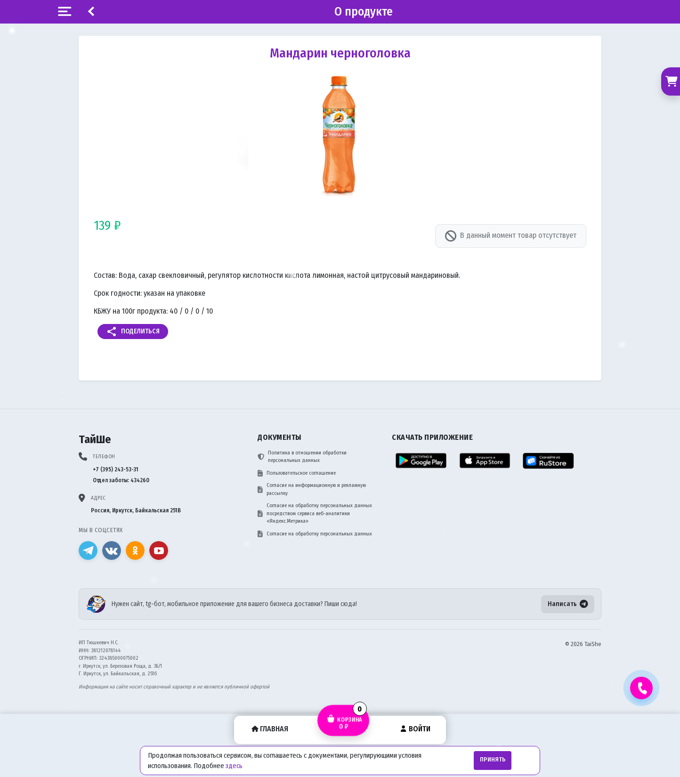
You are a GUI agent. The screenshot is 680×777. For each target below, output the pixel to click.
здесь (234, 765)
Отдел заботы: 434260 (121, 480)
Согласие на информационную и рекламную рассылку (312, 489)
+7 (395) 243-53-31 (115, 469)
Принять (493, 759)
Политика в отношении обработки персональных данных (302, 457)
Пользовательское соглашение (297, 473)
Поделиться (133, 331)
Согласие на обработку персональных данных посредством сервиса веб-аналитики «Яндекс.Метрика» (315, 513)
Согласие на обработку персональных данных (315, 534)
